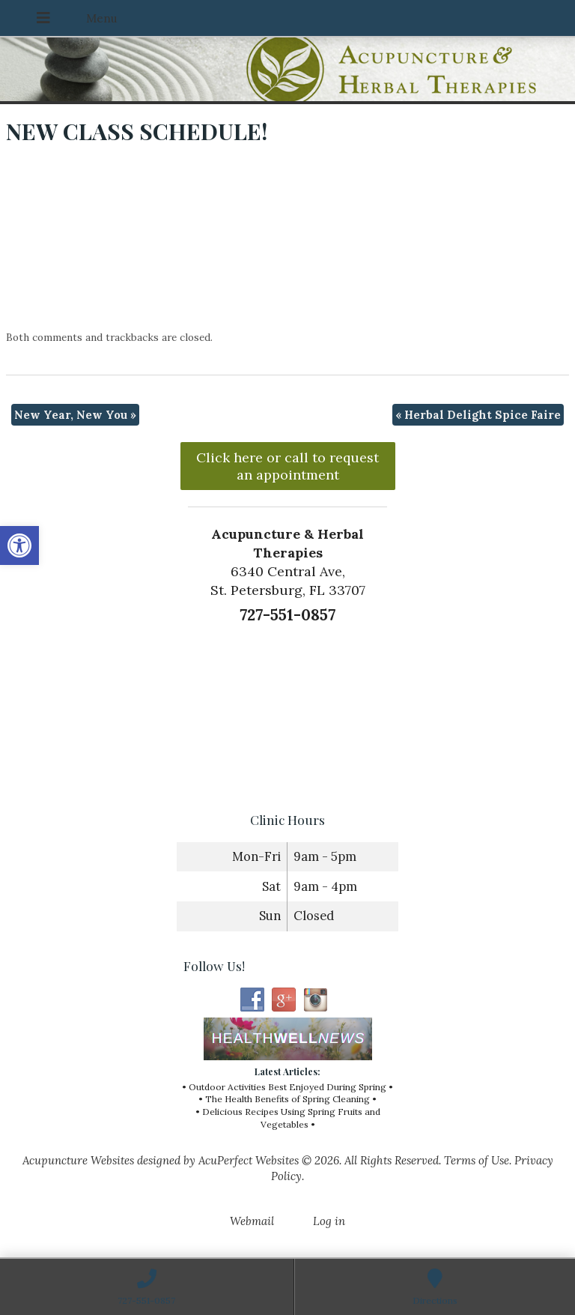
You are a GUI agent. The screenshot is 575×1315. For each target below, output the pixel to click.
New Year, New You (75, 415)
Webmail (252, 1221)
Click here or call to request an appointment (287, 466)
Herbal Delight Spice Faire (478, 415)
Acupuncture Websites (78, 1160)
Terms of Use (476, 1160)
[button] (19, 545)
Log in (329, 1221)
